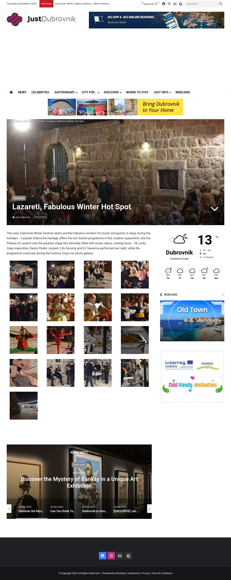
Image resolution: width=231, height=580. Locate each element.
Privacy (146, 573)
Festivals (40, 121)
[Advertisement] (115, 62)
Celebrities (40, 92)
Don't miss (79, 464)
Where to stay (137, 92)
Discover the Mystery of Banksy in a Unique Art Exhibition (79, 482)
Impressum (134, 573)
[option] (79, 481)
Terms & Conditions (161, 573)
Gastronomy (64, 92)
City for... (28, 121)
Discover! (111, 92)
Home (17, 121)
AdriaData (120, 573)
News (22, 92)
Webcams (182, 92)
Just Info (161, 92)
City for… (89, 92)
